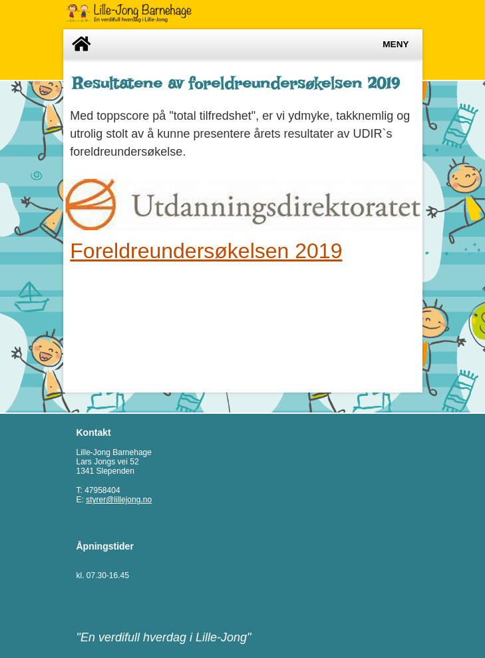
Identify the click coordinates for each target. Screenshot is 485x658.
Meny (395, 44)
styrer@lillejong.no (119, 499)
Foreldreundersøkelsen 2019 (206, 251)
